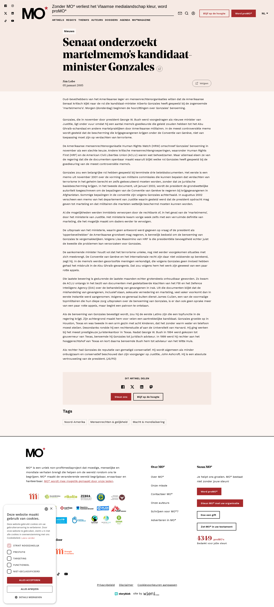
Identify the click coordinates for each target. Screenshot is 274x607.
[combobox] (46, 509)
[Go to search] (187, 13)
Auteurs (97, 20)
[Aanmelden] (193, 13)
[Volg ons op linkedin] (12, 13)
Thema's (83, 20)
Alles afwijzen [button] (30, 589)
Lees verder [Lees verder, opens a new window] (28, 538)
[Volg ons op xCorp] (5, 13)
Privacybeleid (106, 585)
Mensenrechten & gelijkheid (109, 422)
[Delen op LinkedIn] (142, 387)
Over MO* (157, 476)
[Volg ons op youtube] (12, 21)
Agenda (125, 20)
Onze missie (159, 485)
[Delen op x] (132, 387)
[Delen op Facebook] (123, 387)
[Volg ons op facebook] (5, 6)
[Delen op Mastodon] (151, 387)
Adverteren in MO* (163, 520)
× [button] (51, 508)
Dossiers (111, 20)
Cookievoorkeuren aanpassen (157, 585)
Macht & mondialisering (149, 422)
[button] (29, 597)
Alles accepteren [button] (29, 580)
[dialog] (29, 554)
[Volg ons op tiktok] (5, 21)
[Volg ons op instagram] (12, 6)
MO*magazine (141, 20)
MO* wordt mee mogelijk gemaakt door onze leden (78, 481)
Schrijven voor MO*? (164, 511)
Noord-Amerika (74, 422)
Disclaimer (126, 585)
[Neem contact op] (180, 13)
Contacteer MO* (162, 494)
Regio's (71, 20)
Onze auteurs (160, 502)
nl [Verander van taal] (265, 13)
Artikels (58, 20)
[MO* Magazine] (35, 13)
